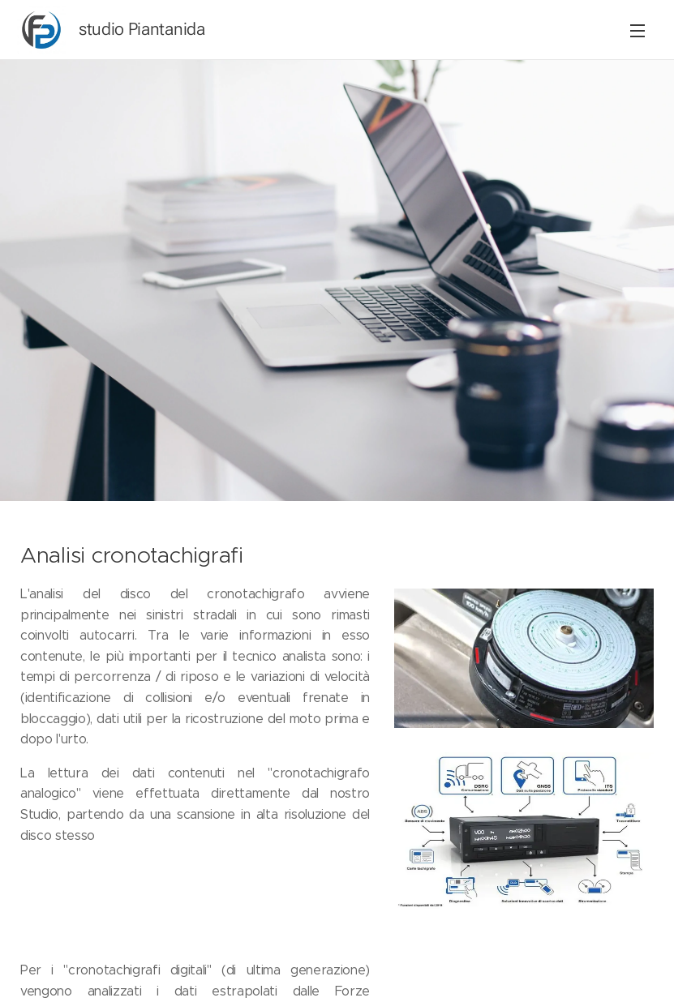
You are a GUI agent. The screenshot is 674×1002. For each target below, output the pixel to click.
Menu (637, 31)
